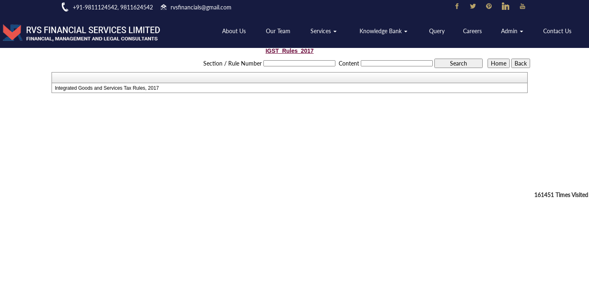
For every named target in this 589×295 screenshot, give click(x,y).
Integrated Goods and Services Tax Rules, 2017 (107, 88)
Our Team (283, 31)
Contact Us (558, 31)
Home (201, 31)
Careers (474, 31)
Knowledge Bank (387, 31)
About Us (239, 31)
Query (439, 31)
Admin (513, 31)
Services (328, 31)
